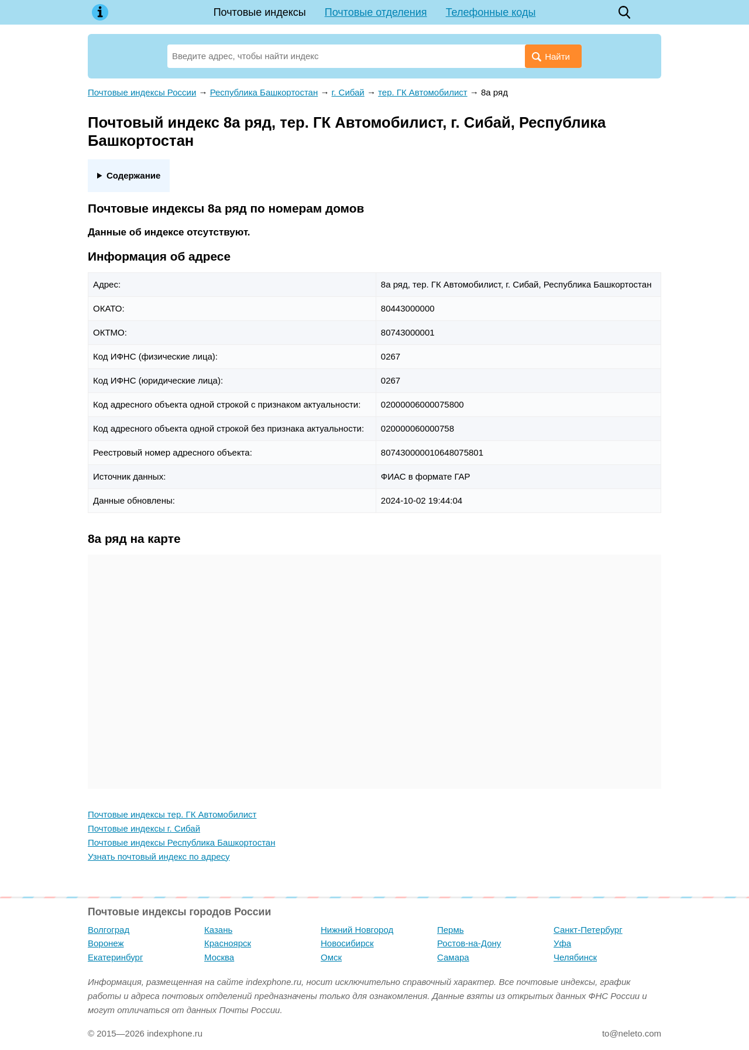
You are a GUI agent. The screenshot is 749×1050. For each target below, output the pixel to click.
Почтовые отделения (376, 12)
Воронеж (106, 943)
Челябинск (575, 957)
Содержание (133, 175)
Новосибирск (347, 943)
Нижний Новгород (357, 930)
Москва (219, 957)
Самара (453, 957)
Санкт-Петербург (588, 930)
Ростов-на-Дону (469, 943)
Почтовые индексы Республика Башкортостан (181, 842)
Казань (218, 930)
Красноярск (227, 943)
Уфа (562, 943)
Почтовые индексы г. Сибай (144, 828)
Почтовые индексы (260, 12)
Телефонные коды (491, 12)
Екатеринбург (115, 957)
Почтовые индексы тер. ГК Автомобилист (172, 814)
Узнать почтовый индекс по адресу (159, 856)
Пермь (450, 930)
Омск (331, 957)
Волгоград (108, 930)
